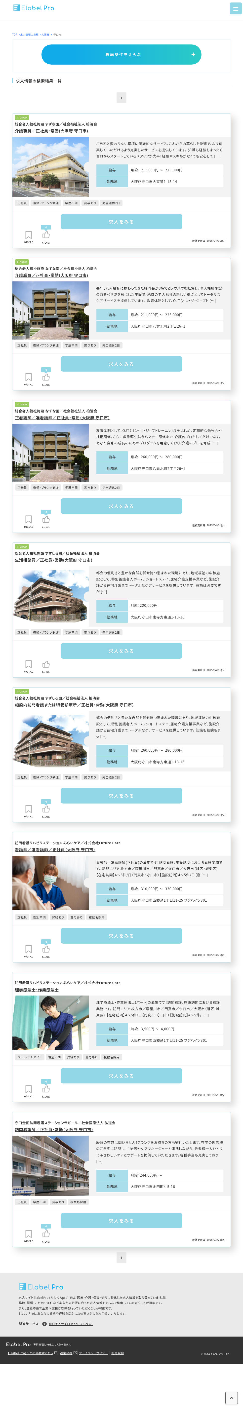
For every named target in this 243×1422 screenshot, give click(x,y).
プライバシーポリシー (97, 1373)
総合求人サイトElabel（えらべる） (73, 1344)
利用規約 (123, 1373)
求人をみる (121, 222)
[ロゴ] (33, 8)
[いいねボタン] (46, 235)
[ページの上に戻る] (229, 1403)
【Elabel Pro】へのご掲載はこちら (31, 1373)
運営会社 (69, 1373)
